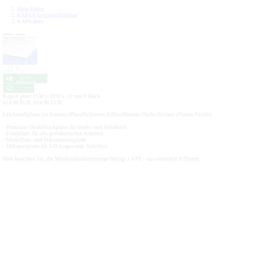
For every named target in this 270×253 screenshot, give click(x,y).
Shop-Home (30, 9)
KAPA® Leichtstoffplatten (47, 15)
